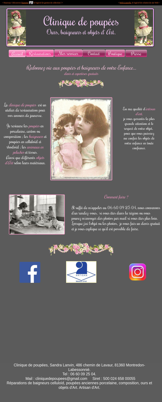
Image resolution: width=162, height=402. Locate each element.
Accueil (17, 53)
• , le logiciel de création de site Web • (138, 3)
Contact (94, 53)
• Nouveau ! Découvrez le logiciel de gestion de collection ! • (33, 3)
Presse (136, 53)
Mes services (68, 53)
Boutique (115, 53)
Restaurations (40, 53)
